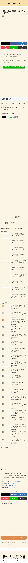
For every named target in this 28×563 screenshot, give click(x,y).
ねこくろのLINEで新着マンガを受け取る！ (14, 66)
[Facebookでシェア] (14, 43)
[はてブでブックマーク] (22, 43)
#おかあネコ (9, 228)
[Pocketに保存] (5, 47)
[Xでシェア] (5, 43)
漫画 (3, 228)
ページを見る (18, 481)
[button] (22, 47)
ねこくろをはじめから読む (14, 537)
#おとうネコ (17, 228)
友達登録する (12, 485)
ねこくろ (23, 228)
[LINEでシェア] (14, 47)
